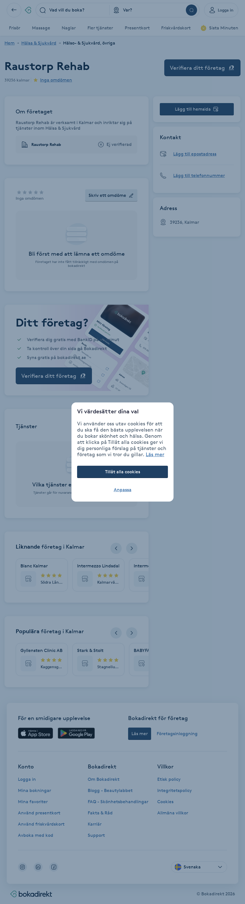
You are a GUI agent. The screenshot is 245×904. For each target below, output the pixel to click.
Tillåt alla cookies (122, 471)
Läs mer (155, 454)
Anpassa (122, 489)
